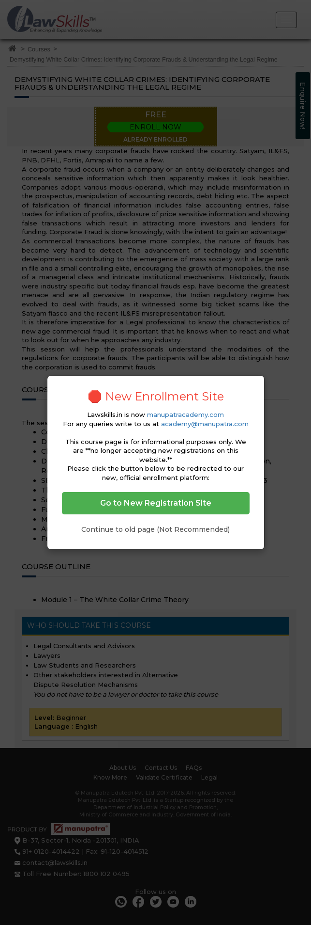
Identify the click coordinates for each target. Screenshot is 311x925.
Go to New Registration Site (155, 503)
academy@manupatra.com (205, 424)
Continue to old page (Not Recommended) (155, 529)
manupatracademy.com (185, 414)
